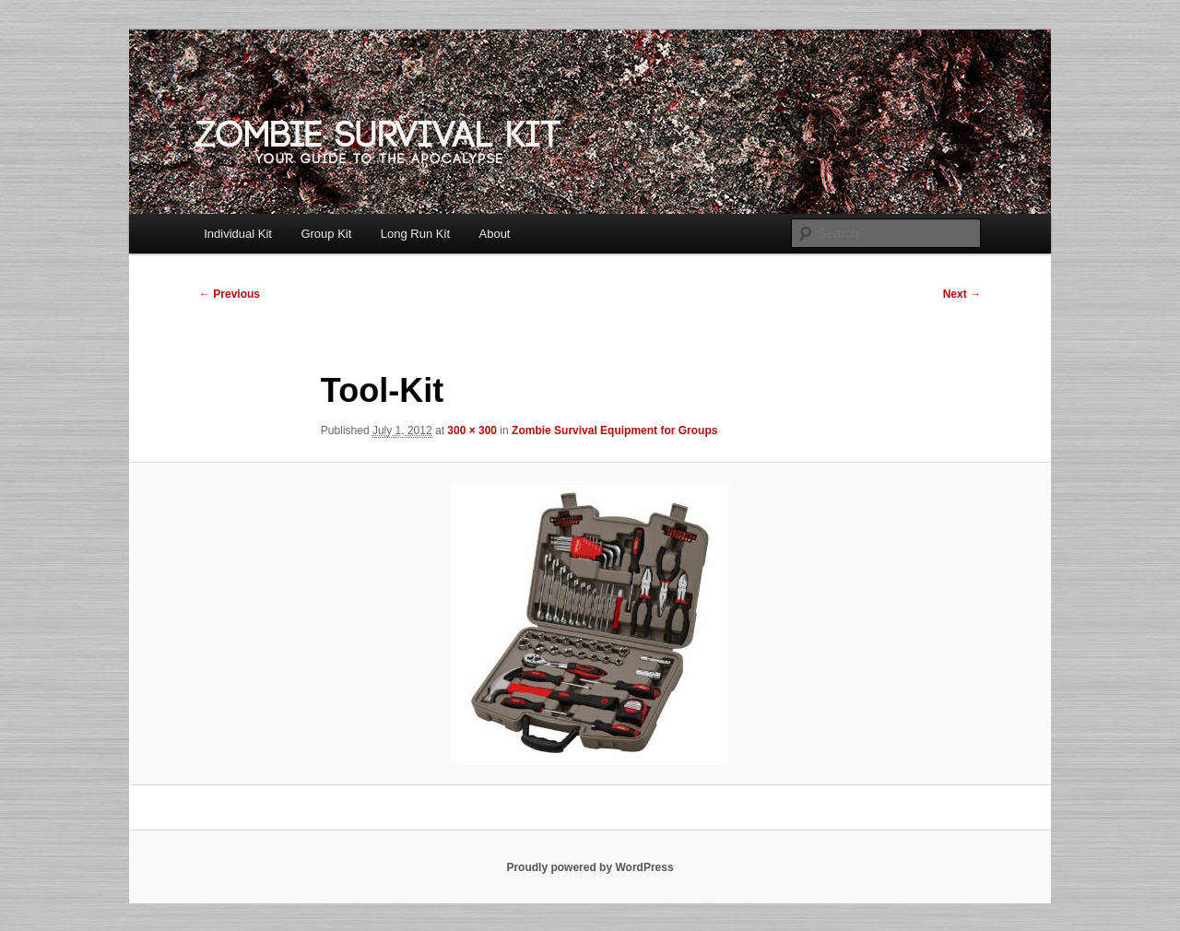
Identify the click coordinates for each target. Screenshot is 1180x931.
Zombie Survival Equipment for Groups (614, 430)
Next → (962, 294)
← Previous (229, 294)
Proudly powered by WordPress (589, 867)
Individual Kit (238, 234)
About (495, 234)
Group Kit (326, 234)
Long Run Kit (415, 234)
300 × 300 (472, 430)
